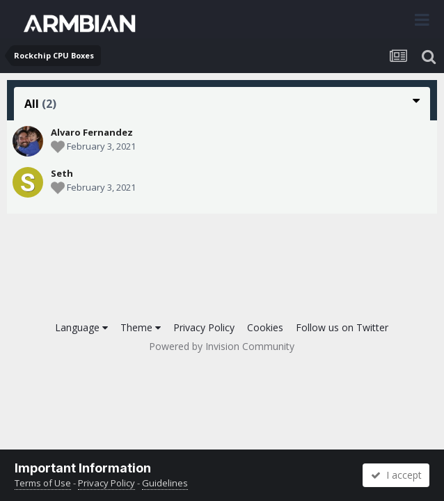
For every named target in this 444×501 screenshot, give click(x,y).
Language (81, 327)
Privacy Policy (204, 327)
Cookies (265, 327)
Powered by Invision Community (221, 346)
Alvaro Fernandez (92, 132)
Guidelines (165, 483)
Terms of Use (43, 483)
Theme (140, 327)
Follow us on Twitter (342, 327)
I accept (396, 475)
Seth (62, 173)
